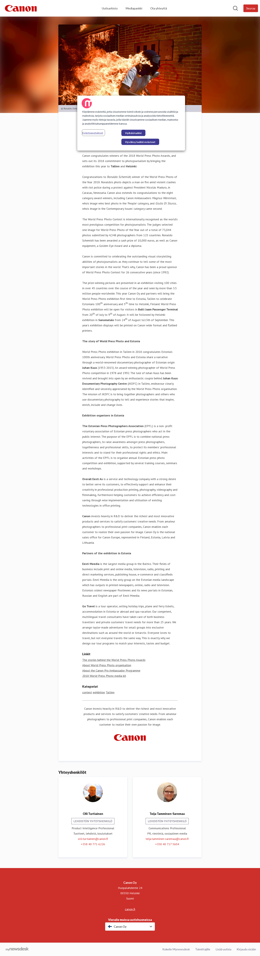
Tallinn (110, 692)
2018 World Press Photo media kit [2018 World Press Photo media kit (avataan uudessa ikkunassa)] (104, 676)
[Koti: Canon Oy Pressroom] (21, 8)
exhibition (99, 692)
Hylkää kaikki (133, 133)
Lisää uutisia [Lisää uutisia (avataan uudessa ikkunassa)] (223, 949)
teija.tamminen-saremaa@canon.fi (167, 839)
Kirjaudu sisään (246, 949)
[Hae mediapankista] (235, 8)
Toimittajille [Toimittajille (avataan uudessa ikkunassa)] (202, 949)
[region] (131, 123)
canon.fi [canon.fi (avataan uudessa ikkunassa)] (130, 909)
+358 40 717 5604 (167, 844)
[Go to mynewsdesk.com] (17, 949)
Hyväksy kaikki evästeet (140, 141)
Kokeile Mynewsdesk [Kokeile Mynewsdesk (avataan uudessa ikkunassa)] (176, 949)
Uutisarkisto (110, 8)
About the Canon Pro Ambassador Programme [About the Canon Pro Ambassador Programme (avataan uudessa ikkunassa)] (111, 670)
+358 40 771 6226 (93, 844)
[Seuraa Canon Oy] (250, 8)
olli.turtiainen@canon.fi (93, 839)
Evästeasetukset (92, 132)
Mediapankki (134, 8)
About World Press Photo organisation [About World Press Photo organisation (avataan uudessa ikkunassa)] (106, 665)
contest (87, 692)
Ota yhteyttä (158, 8)
